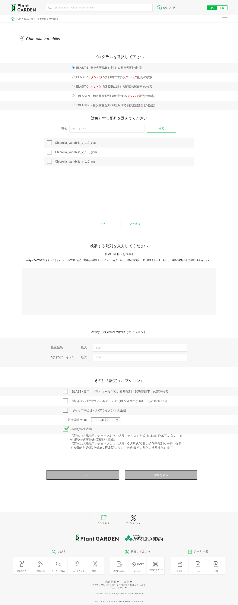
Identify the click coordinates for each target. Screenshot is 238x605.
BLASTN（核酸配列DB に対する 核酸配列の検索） (110, 67)
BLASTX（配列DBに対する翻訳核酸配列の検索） (115, 86)
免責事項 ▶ (112, 581)
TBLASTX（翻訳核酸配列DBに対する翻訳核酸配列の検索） (116, 105)
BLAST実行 (30, 19)
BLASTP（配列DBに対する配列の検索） (115, 77)
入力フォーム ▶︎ (119, 587)
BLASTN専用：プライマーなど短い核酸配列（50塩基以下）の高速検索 (120, 391)
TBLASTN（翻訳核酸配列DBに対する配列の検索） (116, 96)
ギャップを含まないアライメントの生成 (99, 410)
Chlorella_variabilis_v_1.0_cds (75, 142)
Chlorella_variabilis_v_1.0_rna (75, 161)
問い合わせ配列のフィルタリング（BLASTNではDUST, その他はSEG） (120, 401)
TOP (19, 19)
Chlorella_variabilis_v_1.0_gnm (76, 152)
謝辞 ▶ (128, 581)
